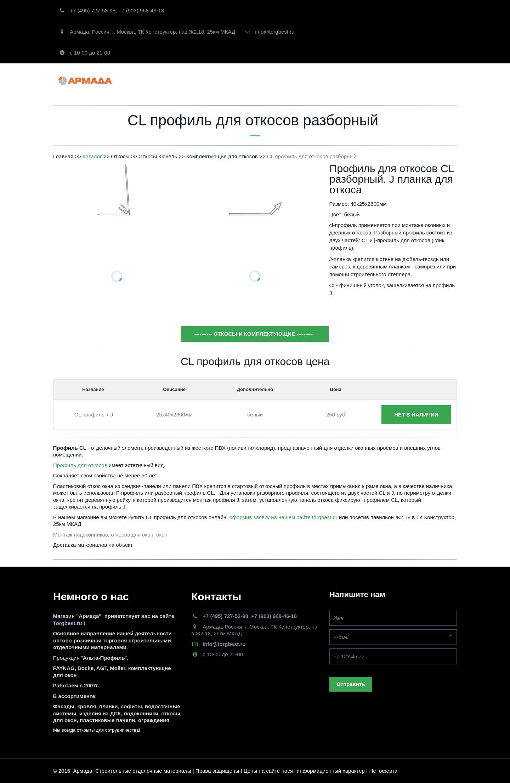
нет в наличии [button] (416, 415)
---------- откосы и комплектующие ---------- (255, 334)
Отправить (350, 684)
